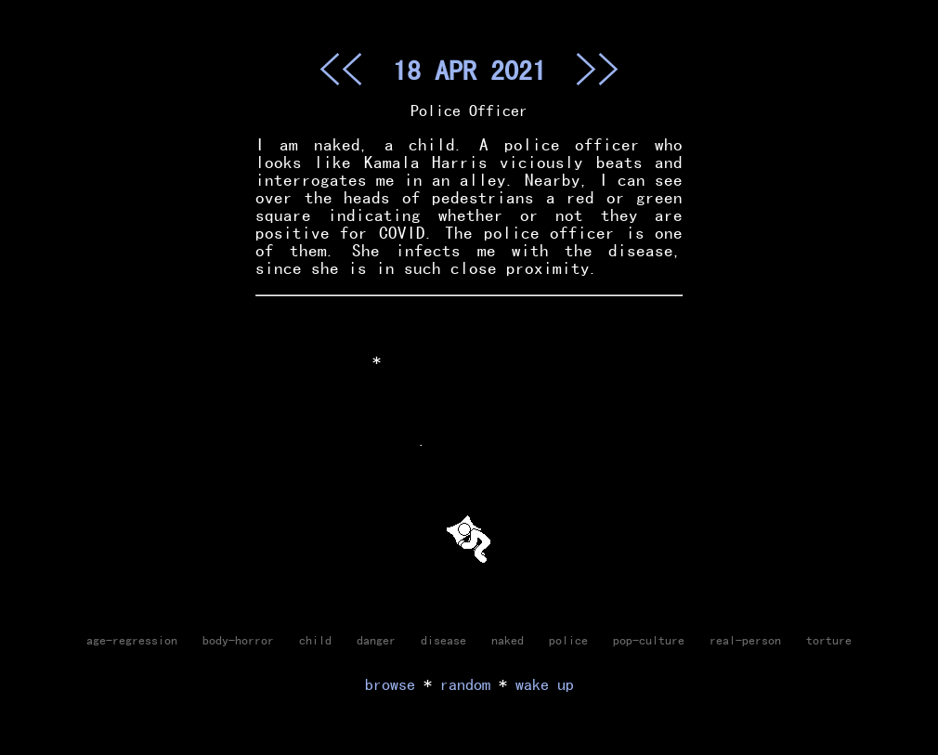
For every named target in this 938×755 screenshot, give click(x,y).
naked (507, 639)
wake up (544, 684)
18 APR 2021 (469, 70)
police (568, 639)
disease (443, 639)
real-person (745, 639)
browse (390, 684)
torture (829, 639)
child (315, 639)
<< (341, 68)
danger (376, 639)
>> (597, 68)
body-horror (238, 639)
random (465, 684)
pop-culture (648, 639)
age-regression (131, 639)
